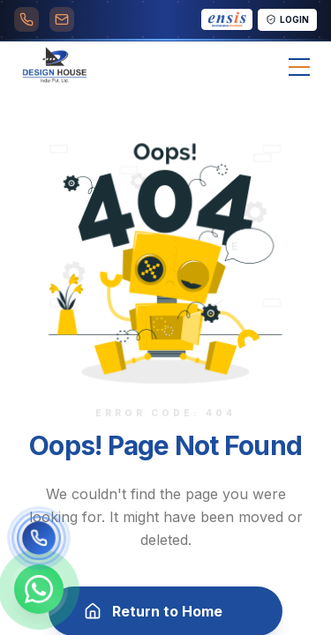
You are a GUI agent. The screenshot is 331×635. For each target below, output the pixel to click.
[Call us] (39, 538)
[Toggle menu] (299, 67)
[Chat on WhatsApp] (39, 589)
